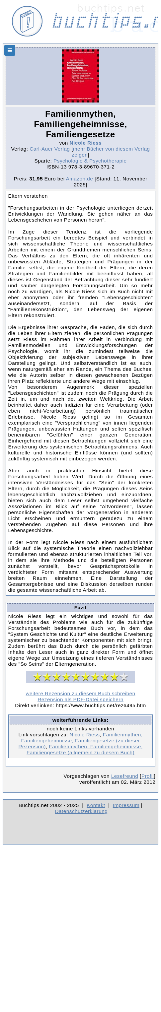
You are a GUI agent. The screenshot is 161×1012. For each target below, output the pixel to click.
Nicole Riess (85, 143)
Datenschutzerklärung (81, 811)
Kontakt (96, 805)
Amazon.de (79, 178)
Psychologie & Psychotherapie (89, 161)
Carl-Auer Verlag (50, 149)
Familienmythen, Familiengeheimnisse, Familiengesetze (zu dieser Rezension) (81, 740)
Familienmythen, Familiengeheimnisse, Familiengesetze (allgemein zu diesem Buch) (84, 749)
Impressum (126, 805)
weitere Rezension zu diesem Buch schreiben (80, 693)
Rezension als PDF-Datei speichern (80, 699)
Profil (147, 776)
